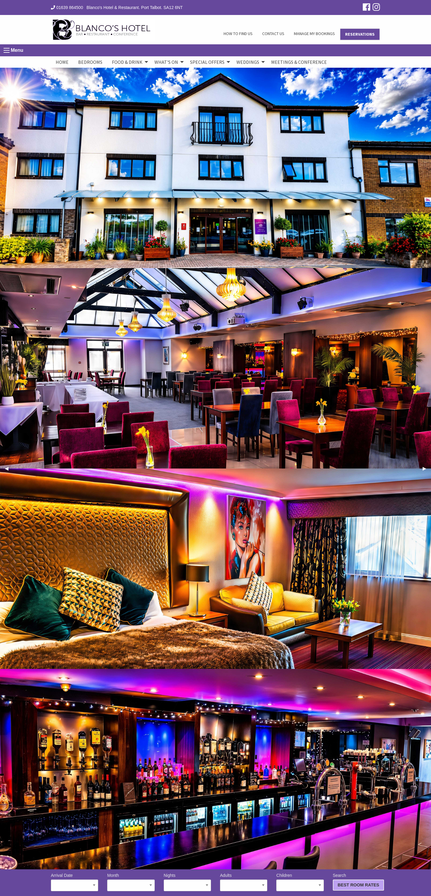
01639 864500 (67, 7)
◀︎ (9, 468)
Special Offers (207, 62)
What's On (166, 62)
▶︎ (427, 468)
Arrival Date (74, 882)
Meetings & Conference (299, 62)
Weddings (247, 62)
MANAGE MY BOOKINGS (314, 33)
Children (300, 882)
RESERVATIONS (360, 34)
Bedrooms (90, 62)
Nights (187, 882)
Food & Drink (127, 62)
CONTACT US (273, 33)
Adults (243, 882)
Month (130, 882)
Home (62, 62)
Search (356, 881)
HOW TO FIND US (238, 33)
